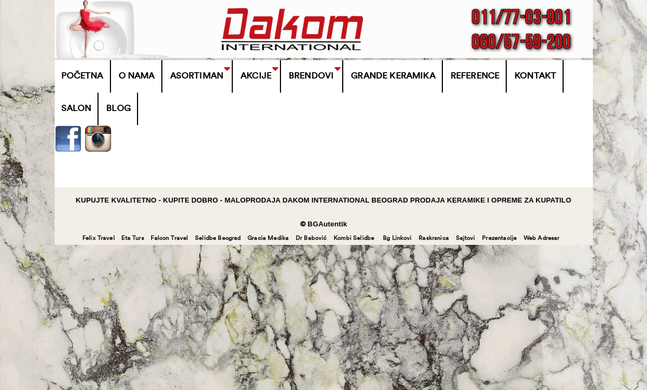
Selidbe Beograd (217, 239)
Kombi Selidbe (354, 239)
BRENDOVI (311, 76)
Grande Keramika (393, 76)
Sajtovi (465, 239)
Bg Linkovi (397, 239)
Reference (474, 76)
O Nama (137, 76)
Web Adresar (542, 239)
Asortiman (196, 76)
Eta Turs (132, 239)
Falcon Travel (169, 239)
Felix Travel (98, 239)
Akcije (255, 76)
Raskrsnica (434, 239)
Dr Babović (311, 239)
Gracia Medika (268, 239)
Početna (82, 76)
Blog (118, 109)
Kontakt (535, 76)
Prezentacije (499, 239)
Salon (76, 109)
